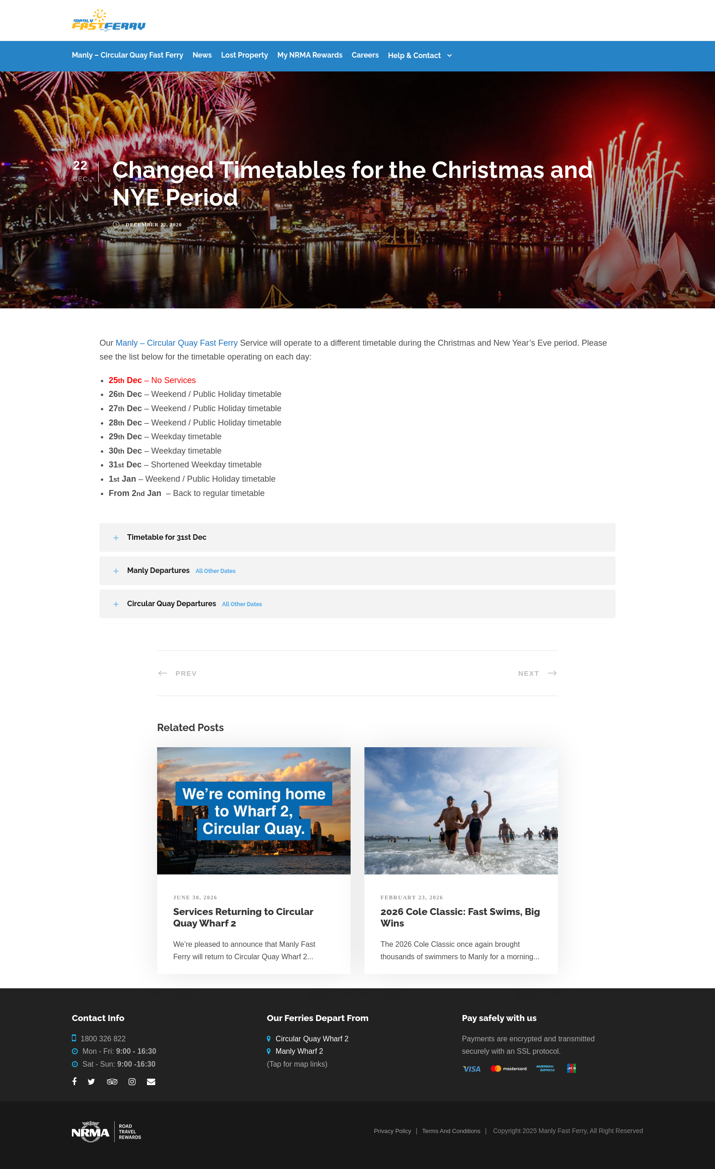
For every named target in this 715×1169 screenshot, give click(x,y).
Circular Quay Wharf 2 (311, 1039)
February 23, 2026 (412, 897)
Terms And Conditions (451, 1131)
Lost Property (244, 55)
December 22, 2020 (154, 224)
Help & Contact (414, 55)
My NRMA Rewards (309, 55)
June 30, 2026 (195, 897)
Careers (365, 55)
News (202, 55)
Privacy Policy (392, 1131)
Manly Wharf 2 (299, 1051)
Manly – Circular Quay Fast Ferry (127, 55)
